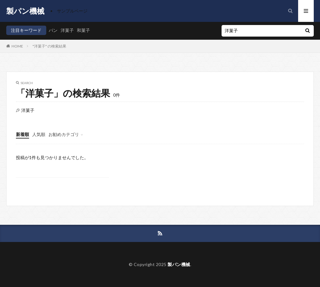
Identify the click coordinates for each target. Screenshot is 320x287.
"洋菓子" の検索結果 (49, 46)
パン (53, 30)
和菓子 (83, 30)
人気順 (38, 134)
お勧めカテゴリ (63, 134)
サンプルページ (72, 10)
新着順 (22, 134)
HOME (17, 46)
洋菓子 (67, 30)
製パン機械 (25, 11)
